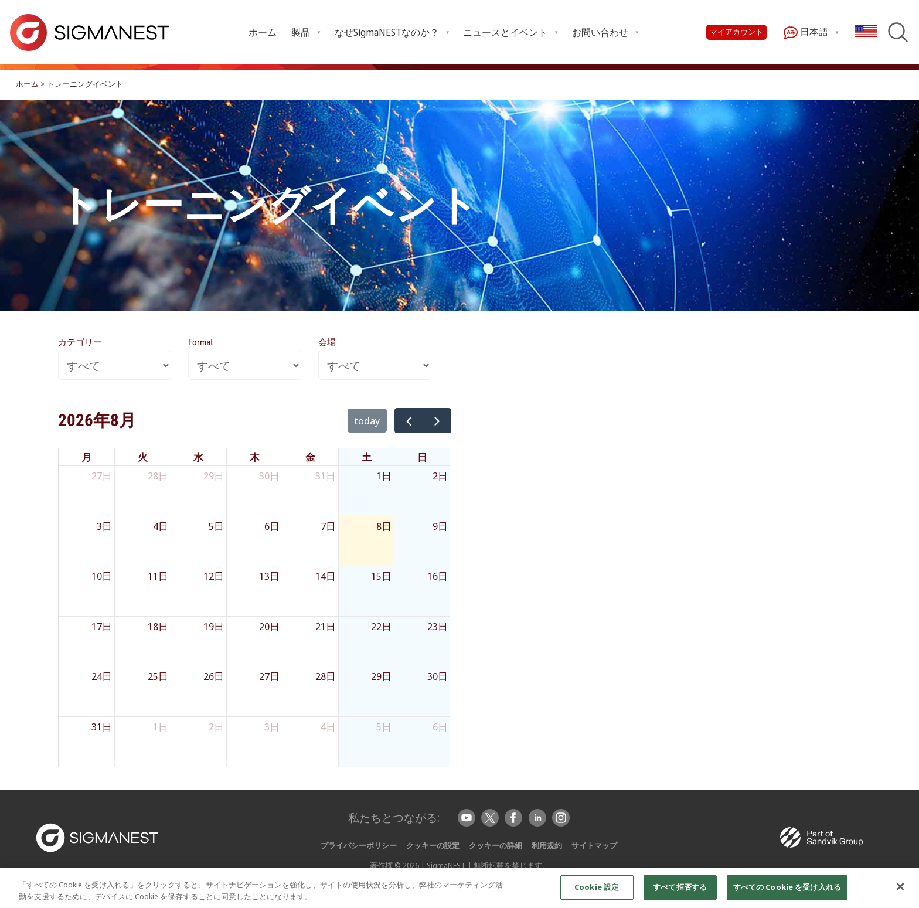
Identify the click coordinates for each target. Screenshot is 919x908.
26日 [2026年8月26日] (213, 676)
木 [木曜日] (255, 457)
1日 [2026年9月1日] (160, 726)
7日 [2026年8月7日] (328, 526)
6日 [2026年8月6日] (272, 526)
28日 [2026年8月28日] (325, 676)
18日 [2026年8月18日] (158, 626)
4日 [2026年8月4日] (160, 526)
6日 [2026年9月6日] (440, 726)
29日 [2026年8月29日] (381, 676)
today (367, 420)
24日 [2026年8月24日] (101, 676)
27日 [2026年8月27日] (269, 676)
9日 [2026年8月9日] (440, 526)
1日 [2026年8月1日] (384, 475)
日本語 (806, 32)
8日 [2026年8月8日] (384, 526)
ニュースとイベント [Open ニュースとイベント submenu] (505, 32)
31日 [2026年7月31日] (325, 475)
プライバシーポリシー (359, 845)
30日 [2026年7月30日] (269, 475)
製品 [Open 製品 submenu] (300, 32)
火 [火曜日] (143, 457)
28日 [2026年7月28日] (158, 475)
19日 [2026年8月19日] (213, 626)
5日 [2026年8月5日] (216, 526)
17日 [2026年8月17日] (101, 626)
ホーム (263, 32)
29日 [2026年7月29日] (213, 475)
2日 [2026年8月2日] (440, 475)
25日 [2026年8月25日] (158, 676)
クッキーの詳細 (495, 845)
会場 (327, 342)
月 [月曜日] (86, 457)
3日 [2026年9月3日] (272, 726)
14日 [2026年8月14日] (325, 576)
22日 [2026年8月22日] (381, 626)
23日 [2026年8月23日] (437, 626)
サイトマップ (594, 845)
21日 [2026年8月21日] (325, 626)
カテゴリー (80, 342)
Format (200, 342)
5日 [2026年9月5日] (384, 726)
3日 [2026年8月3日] (104, 526)
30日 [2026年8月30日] (437, 676)
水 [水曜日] (198, 457)
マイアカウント (736, 32)
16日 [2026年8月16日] (437, 576)
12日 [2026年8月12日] (213, 576)
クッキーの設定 (433, 845)
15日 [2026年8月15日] (381, 576)
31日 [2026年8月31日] (101, 726)
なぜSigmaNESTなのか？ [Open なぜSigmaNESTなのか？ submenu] (387, 32)
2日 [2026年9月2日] (216, 726)
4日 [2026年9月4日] (328, 726)
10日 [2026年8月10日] (101, 576)
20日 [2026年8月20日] (269, 626)
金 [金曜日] (310, 457)
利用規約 (547, 845)
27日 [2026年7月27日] (101, 475)
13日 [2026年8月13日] (269, 576)
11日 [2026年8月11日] (158, 576)
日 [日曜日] (422, 457)
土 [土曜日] (367, 457)
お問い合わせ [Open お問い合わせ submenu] (600, 32)
